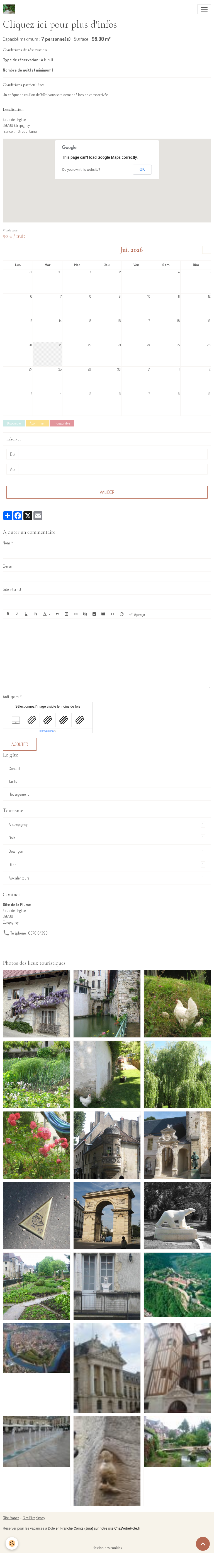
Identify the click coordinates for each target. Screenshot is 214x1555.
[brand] (10, 9)
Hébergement (19, 794)
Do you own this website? (81, 170)
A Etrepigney (107, 824)
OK (142, 169)
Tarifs (13, 781)
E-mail (8, 566)
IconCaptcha (47, 730)
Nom (6, 543)
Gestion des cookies (107, 1547)
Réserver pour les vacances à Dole (29, 1528)
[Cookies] (12, 1543)
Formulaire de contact (37, 947)
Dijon (107, 864)
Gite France (11, 1517)
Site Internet (12, 589)
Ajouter (19, 744)
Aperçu (137, 614)
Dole (107, 838)
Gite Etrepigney (34, 1517)
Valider (107, 492)
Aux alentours (107, 878)
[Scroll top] (203, 1544)
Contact (14, 768)
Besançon (107, 851)
